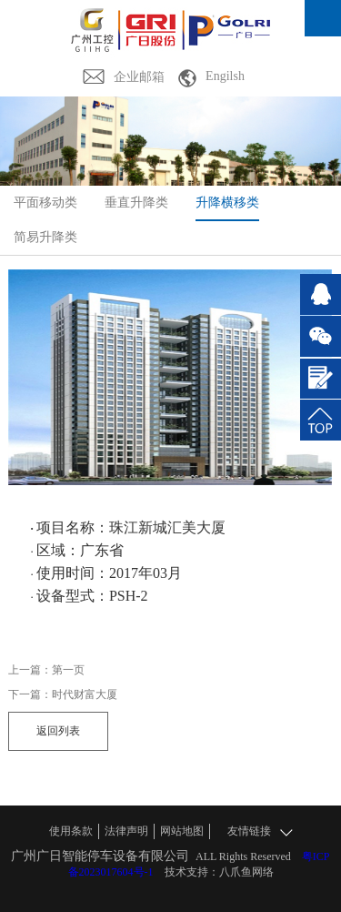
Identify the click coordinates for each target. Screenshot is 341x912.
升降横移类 (227, 202)
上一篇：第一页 (46, 670)
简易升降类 (45, 237)
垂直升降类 (136, 202)
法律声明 (126, 831)
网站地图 (182, 831)
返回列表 (58, 731)
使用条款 (71, 831)
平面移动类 (45, 202)
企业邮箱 (139, 77)
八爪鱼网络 (246, 872)
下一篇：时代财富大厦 (62, 694)
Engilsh (225, 76)
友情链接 (260, 832)
